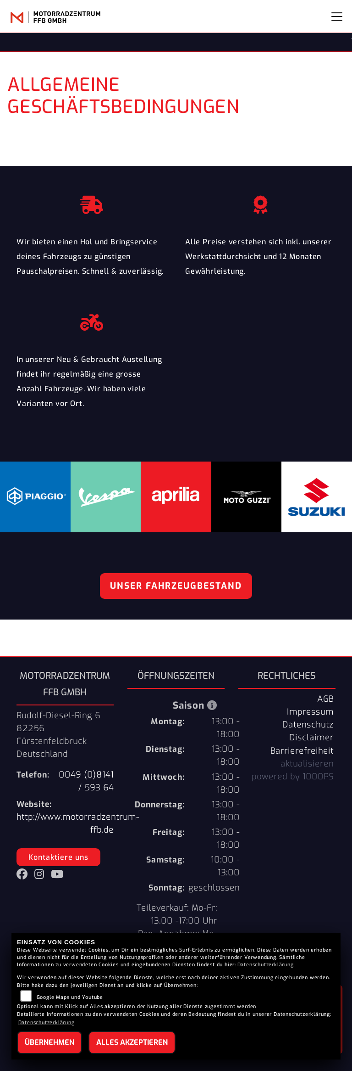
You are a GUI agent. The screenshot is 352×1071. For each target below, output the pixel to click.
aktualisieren (307, 763)
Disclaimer (311, 737)
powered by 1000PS (293, 776)
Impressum (310, 711)
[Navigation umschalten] (336, 16)
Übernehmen (49, 1042)
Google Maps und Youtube (70, 997)
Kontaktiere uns (58, 857)
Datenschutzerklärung (265, 964)
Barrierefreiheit (302, 750)
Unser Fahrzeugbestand (176, 586)
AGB (325, 699)
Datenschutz (308, 724)
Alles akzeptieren (132, 1042)
